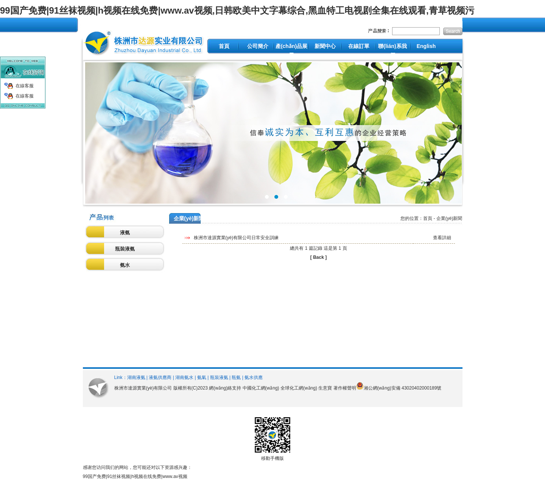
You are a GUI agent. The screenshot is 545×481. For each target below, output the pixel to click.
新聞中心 (325, 46)
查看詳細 (442, 237)
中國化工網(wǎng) (261, 388)
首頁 (224, 46)
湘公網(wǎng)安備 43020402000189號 (403, 388)
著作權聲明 (344, 388)
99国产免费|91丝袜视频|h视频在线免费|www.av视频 (135, 476)
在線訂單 (358, 46)
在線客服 (25, 85)
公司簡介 (257, 46)
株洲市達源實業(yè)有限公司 (143, 388)
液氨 (125, 232)
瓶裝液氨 (125, 249)
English (426, 46)
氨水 (125, 265)
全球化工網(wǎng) (298, 388)
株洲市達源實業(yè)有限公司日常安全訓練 (236, 237)
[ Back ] (318, 257)
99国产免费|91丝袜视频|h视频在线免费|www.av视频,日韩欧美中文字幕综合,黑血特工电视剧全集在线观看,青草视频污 (237, 10)
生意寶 (325, 388)
